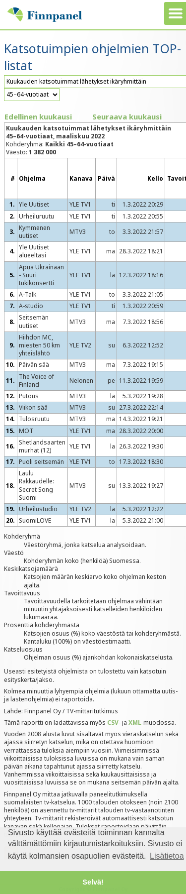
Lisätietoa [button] (167, 856)
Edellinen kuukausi (38, 116)
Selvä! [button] (92, 882)
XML (134, 722)
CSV (113, 722)
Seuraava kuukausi (127, 116)
